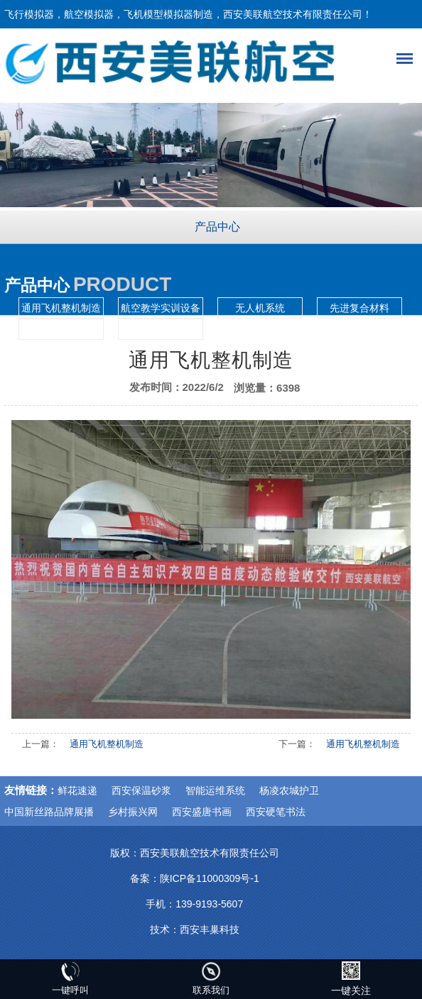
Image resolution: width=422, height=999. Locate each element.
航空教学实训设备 (160, 308)
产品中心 (217, 227)
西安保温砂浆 (141, 790)
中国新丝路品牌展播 (49, 811)
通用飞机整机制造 (61, 308)
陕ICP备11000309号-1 (209, 878)
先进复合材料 (359, 308)
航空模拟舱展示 (160, 329)
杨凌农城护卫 (289, 790)
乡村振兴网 (133, 811)
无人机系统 (260, 308)
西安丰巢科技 (209, 929)
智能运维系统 (215, 790)
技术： (165, 929)
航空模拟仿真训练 (61, 329)
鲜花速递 (77, 790)
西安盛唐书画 (202, 811)
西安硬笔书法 (275, 811)
